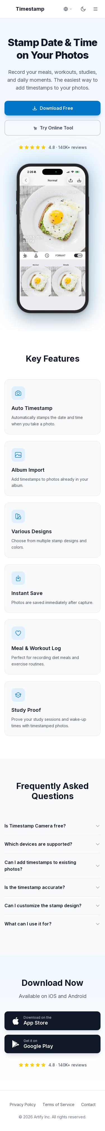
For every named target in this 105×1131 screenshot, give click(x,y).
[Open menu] (95, 9)
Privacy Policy (23, 1104)
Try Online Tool (52, 128)
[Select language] (68, 8)
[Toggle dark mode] (83, 9)
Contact (88, 1104)
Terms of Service (58, 1104)
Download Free (52, 108)
